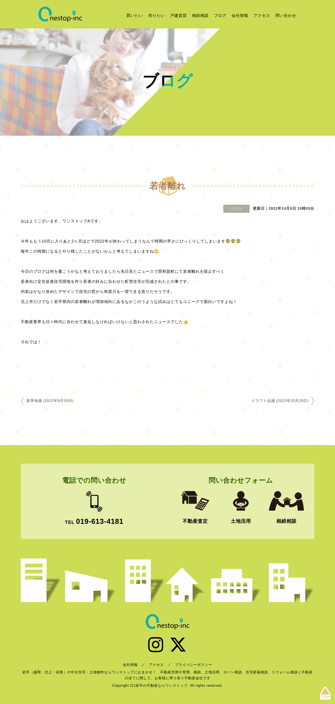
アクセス (262, 15)
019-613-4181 (99, 521)
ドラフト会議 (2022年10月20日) (280, 401)
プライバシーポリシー (193, 665)
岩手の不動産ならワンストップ (60, 14)
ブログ (220, 15)
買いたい (134, 15)
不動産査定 (195, 521)
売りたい (156, 15)
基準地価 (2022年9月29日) (50, 401)
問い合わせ (285, 15)
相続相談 (200, 15)
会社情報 (240, 15)
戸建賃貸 (178, 15)
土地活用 (241, 521)
